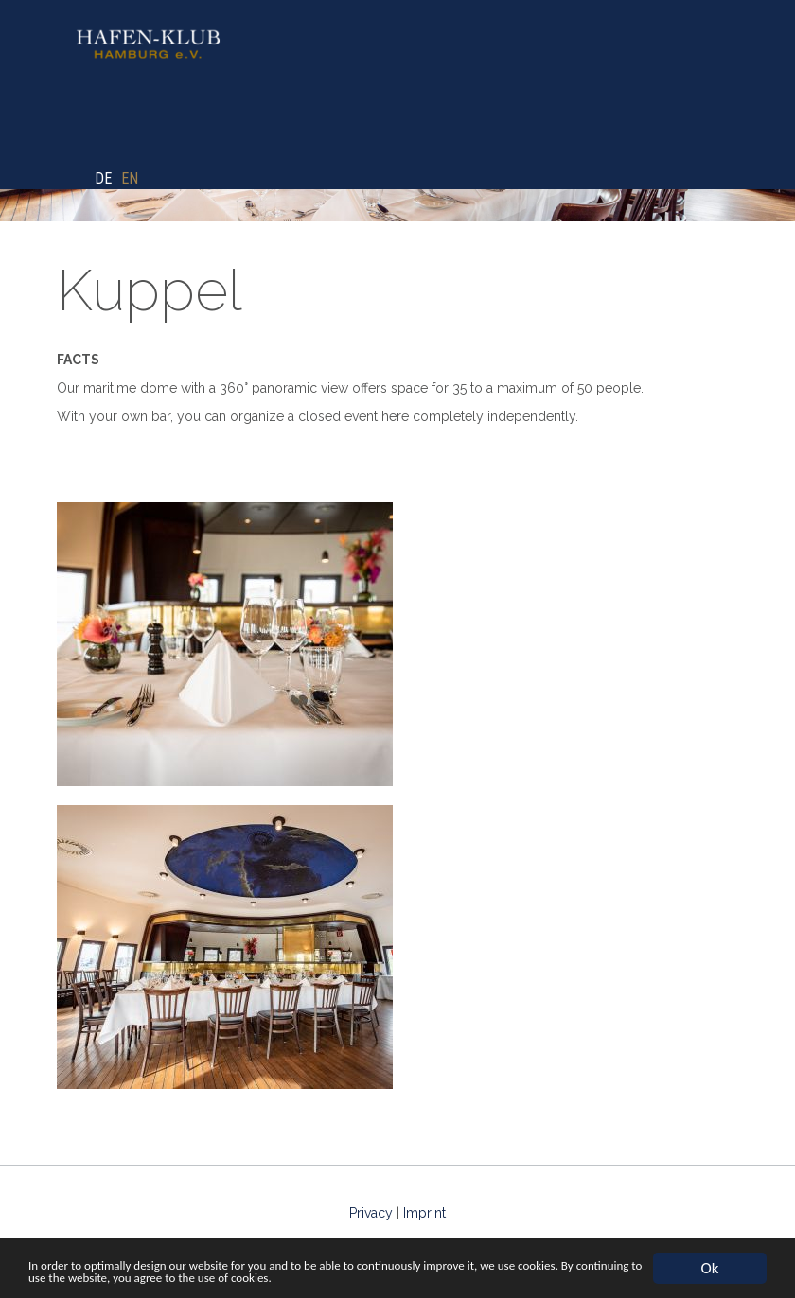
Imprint (424, 1212)
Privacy (371, 1212)
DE (103, 178)
